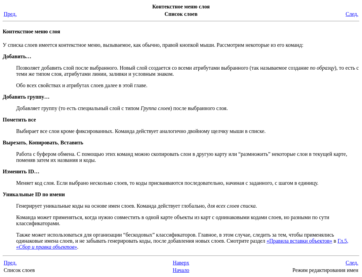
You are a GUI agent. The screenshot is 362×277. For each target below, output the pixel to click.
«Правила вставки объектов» (299, 241)
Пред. (10, 14)
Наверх (181, 263)
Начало (181, 270)
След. (352, 14)
